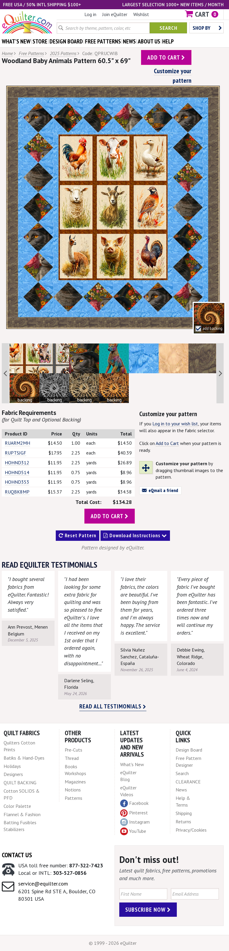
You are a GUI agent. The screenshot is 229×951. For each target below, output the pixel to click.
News (181, 790)
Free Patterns (31, 53)
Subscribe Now (148, 909)
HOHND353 (17, 482)
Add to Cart (167, 443)
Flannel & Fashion (22, 814)
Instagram (135, 822)
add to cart (166, 57)
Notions (73, 790)
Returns (183, 821)
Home (7, 53)
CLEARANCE (188, 782)
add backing (212, 328)
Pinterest (134, 812)
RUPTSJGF (15, 453)
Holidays (12, 766)
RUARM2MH (17, 443)
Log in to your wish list (175, 424)
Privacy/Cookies (191, 830)
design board (66, 41)
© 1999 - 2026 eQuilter (113, 943)
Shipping (184, 813)
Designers (13, 774)
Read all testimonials (112, 706)
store (40, 41)
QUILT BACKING (20, 783)
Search (168, 27)
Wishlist (141, 14)
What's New (132, 764)
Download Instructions (135, 535)
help (168, 41)
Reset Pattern (77, 535)
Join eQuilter (114, 14)
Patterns (73, 798)
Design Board (189, 750)
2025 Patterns (63, 53)
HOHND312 (17, 463)
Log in (90, 14)
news (129, 41)
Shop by (207, 27)
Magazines (75, 782)
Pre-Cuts (73, 750)
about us (149, 41)
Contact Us (17, 855)
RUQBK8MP (17, 492)
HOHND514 (17, 472)
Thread (72, 758)
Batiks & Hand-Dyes (24, 758)
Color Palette (17, 806)
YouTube (133, 831)
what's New (16, 41)
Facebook (134, 803)
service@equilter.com (43, 883)
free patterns (103, 41)
